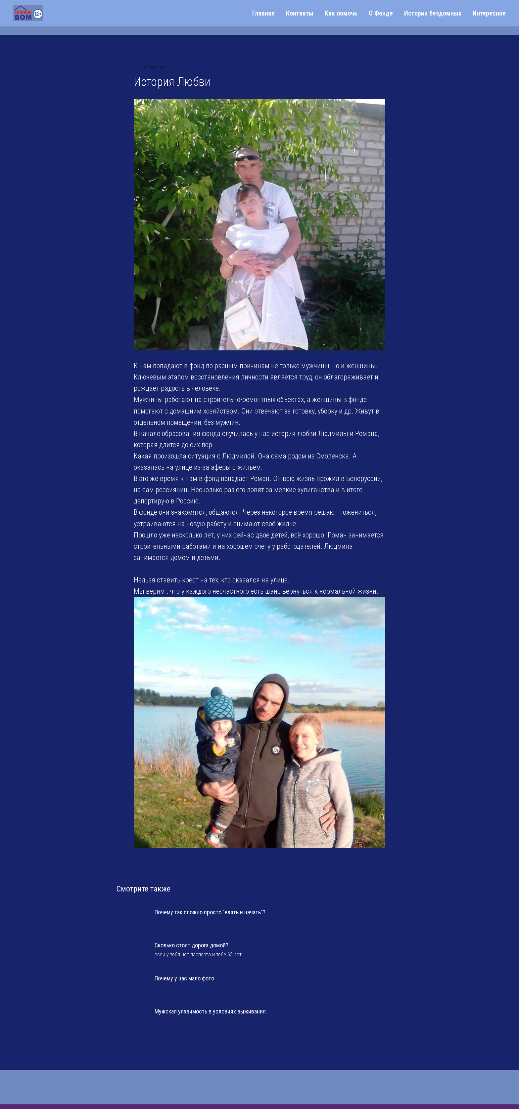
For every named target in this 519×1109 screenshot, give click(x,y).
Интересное (489, 13)
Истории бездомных (432, 13)
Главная (263, 13)
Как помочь (341, 13)
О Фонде (381, 13)
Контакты (299, 13)
